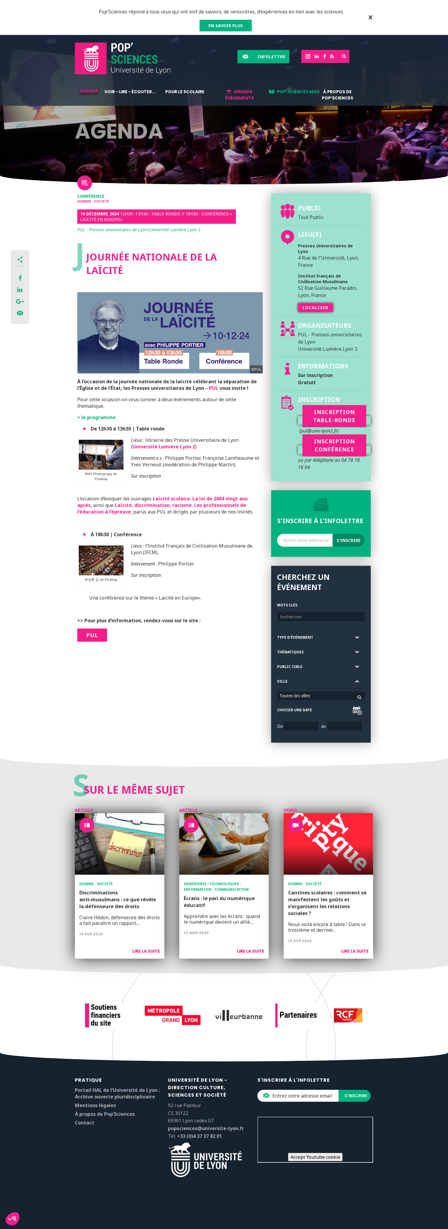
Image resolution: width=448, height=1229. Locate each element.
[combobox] (321, 696)
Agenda (88, 91)
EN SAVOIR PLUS (225, 25)
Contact (84, 1122)
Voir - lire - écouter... (129, 92)
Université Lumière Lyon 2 (163, 446)
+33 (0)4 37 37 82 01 (199, 1136)
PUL (213, 388)
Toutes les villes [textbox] (294, 695)
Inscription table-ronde (334, 416)
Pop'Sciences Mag (298, 92)
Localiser (315, 307)
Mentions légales (95, 1105)
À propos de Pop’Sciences (337, 95)
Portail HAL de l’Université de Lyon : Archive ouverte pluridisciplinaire (117, 1093)
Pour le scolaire (184, 92)
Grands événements (239, 95)
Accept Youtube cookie (315, 1157)
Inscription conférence (334, 445)
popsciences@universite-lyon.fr (206, 1128)
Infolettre (271, 56)
